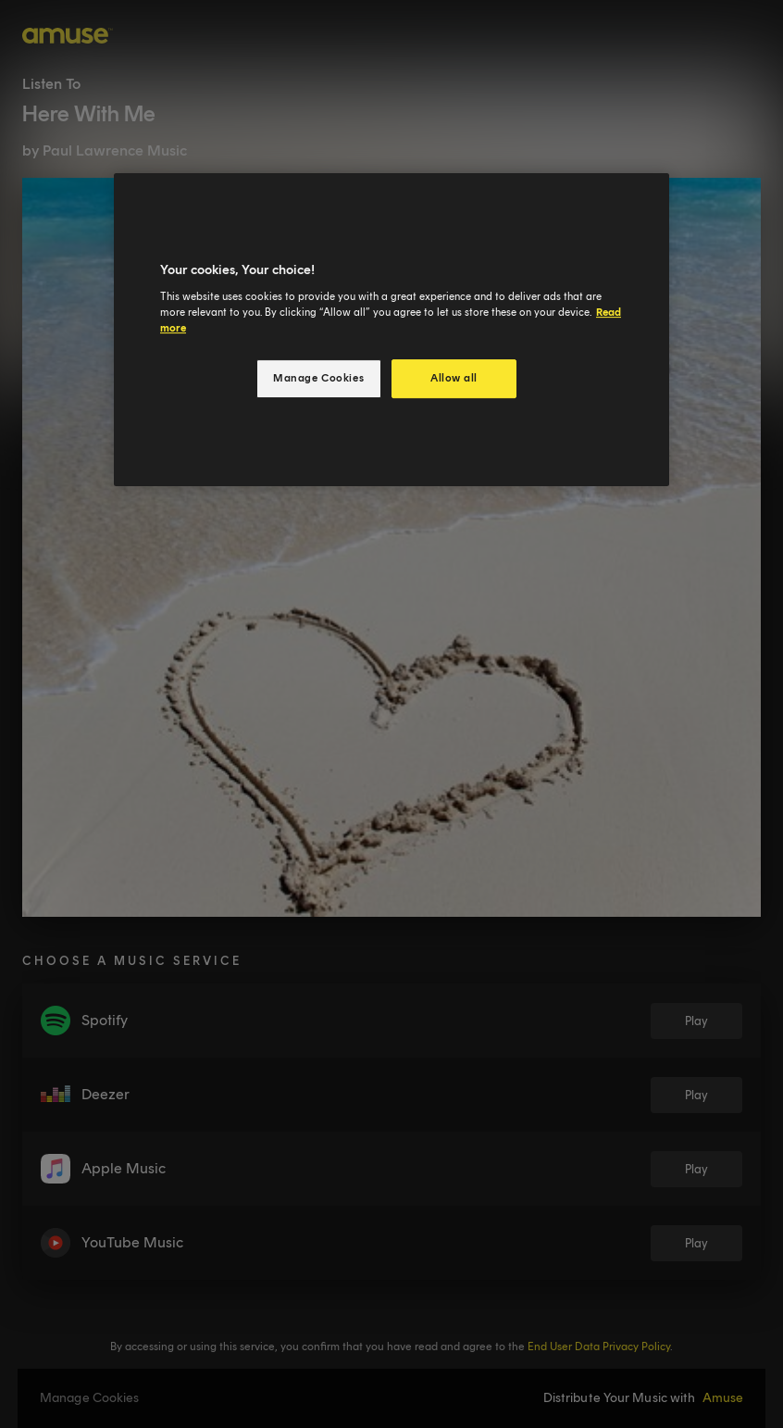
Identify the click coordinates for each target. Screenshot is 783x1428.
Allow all (454, 377)
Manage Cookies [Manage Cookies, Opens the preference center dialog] (318, 377)
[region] (391, 329)
